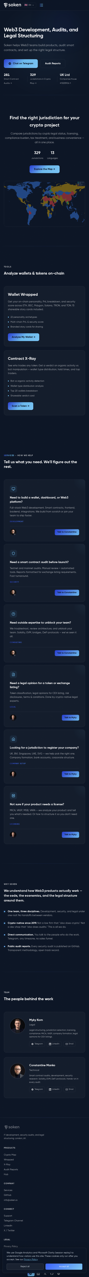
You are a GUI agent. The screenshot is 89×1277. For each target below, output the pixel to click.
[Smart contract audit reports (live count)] (14, 79)
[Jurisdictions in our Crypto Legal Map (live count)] (42, 79)
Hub (6, 1174)
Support (8, 1216)
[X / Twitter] (45, 1273)
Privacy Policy (11, 1246)
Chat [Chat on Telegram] (30, 1273)
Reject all (25, 1267)
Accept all (64, 1267)
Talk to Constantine (67, 532)
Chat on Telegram (20, 63)
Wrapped (9, 1160)
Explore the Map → (44, 169)
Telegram (37, 1044)
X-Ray (7, 1164)
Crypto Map (10, 1155)
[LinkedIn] (38, 1273)
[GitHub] (52, 1273)
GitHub (7, 1195)
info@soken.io (10, 1200)
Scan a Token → (20, 406)
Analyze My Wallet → (23, 337)
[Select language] (29, 5)
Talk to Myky (70, 718)
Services (8, 1190)
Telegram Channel (13, 1221)
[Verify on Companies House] (72, 79)
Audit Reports (53, 63)
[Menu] (41, 5)
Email (69, 1044)
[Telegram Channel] (59, 1273)
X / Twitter (9, 1230)
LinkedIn (54, 1044)
